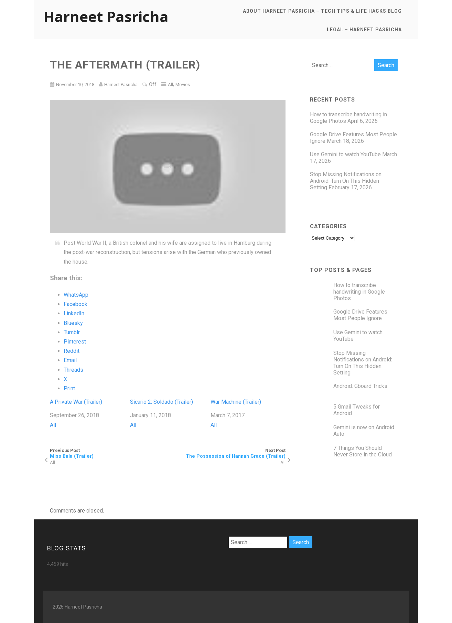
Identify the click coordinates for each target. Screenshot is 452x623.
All (170, 84)
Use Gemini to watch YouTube (345, 154)
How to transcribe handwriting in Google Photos (359, 292)
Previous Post (109, 453)
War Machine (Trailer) (236, 402)
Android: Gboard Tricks (360, 386)
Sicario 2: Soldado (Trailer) (161, 402)
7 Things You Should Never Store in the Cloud (362, 451)
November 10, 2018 (75, 84)
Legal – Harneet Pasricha (364, 29)
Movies (182, 84)
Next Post (227, 453)
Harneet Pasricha (106, 16)
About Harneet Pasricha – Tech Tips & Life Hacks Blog (322, 11)
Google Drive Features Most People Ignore (360, 314)
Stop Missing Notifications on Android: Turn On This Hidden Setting (345, 181)
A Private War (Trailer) (76, 402)
